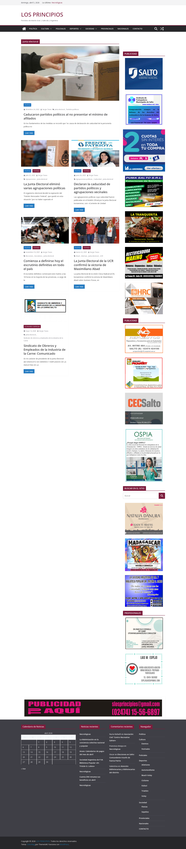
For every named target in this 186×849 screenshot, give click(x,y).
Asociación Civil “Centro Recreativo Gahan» (121, 737)
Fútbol (144, 785)
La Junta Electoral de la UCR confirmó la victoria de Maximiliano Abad (93, 265)
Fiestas (144, 806)
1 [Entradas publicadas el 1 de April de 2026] (38, 742)
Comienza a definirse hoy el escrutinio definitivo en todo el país (44, 265)
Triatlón (145, 791)
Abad (78, 256)
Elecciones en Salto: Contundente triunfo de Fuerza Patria (121, 757)
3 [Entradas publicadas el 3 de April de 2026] (54, 742)
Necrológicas (57, 2)
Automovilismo (148, 770)
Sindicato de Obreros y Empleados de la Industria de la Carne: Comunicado (45, 349)
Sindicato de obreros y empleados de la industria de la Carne (43, 339)
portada (36, 171)
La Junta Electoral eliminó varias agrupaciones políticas (44, 186)
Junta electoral (60, 109)
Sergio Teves (47, 109)
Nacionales (123, 28)
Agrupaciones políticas (84, 179)
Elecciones (29, 256)
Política (33, 28)
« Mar (23, 768)
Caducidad (98, 179)
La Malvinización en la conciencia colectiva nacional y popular (92, 742)
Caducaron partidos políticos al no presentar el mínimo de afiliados (66, 116)
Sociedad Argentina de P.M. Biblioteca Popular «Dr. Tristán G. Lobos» (91, 763)
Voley (144, 796)
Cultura (45, 28)
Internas (84, 256)
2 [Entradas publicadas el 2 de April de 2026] (46, 742)
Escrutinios (38, 256)
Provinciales (107, 28)
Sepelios (145, 812)
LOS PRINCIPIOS (42, 14)
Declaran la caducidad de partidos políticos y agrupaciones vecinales (92, 188)
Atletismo (146, 765)
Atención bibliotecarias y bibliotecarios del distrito (122, 769)
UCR (101, 256)
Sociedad (89, 28)
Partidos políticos (72, 109)
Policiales (61, 28)
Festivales (146, 749)
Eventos (145, 743)
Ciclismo (145, 780)
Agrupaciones (31, 179)
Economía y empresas (32, 326)
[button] (50, 29)
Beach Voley (147, 775)
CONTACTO (137, 28)
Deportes (74, 28)
